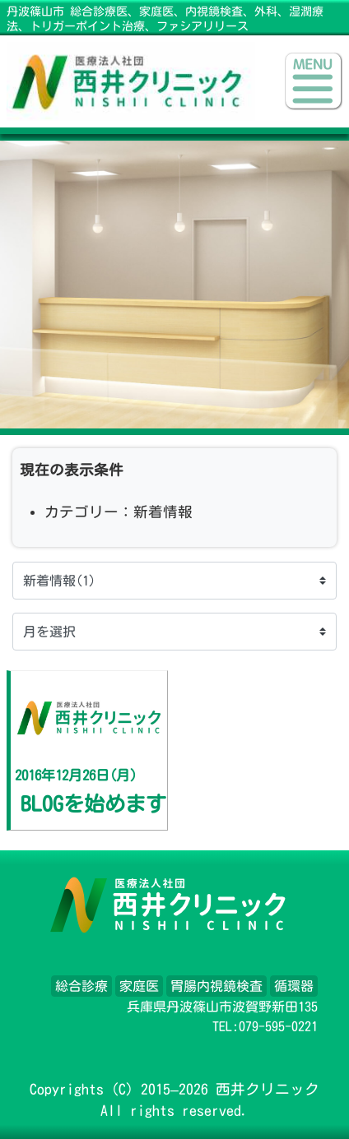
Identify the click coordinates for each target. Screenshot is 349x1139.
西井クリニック (267, 1089)
